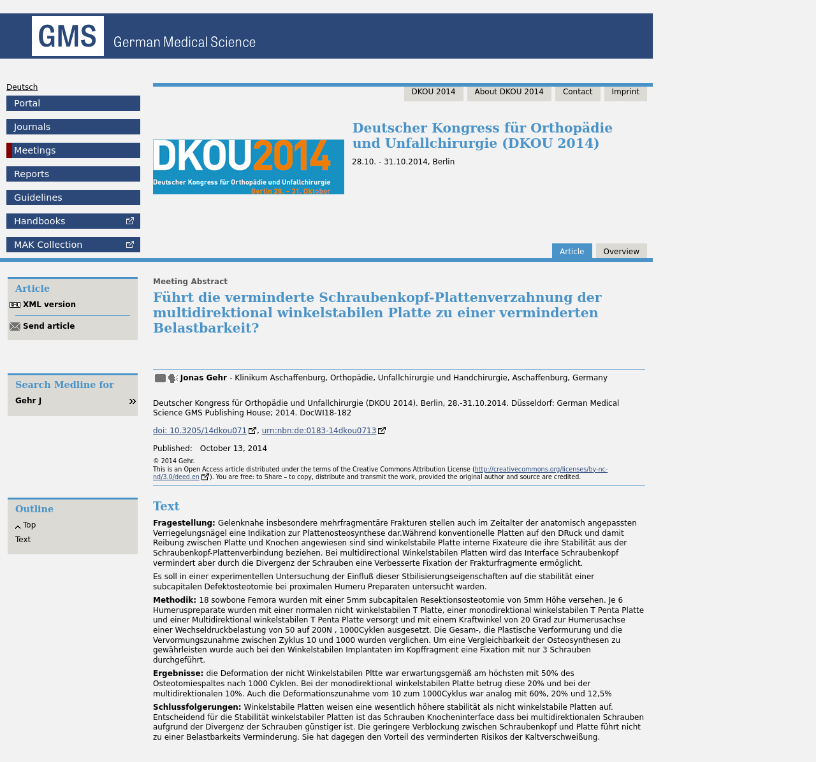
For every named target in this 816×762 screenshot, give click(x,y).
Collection (48, 245)
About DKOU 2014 (509, 91)
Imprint (625, 91)
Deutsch (22, 87)
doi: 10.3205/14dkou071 (200, 430)
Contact (578, 91)
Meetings (35, 150)
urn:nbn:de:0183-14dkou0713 (319, 430)
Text (23, 539)
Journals (32, 127)
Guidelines (38, 197)
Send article (49, 326)
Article (572, 251)
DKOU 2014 (434, 91)
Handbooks (39, 221)
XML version (49, 304)
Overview (622, 251)
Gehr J (28, 400)
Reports (31, 174)
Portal (27, 103)
